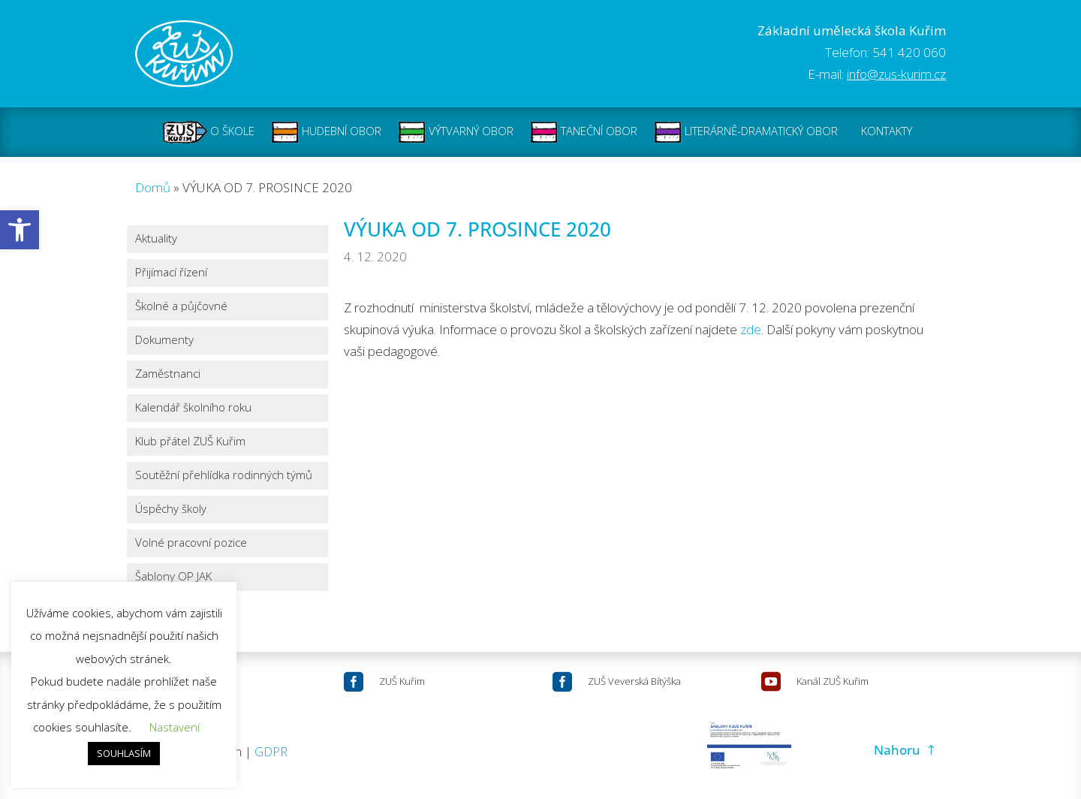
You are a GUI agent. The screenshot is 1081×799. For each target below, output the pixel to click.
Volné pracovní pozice (191, 543)
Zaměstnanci (167, 374)
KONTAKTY (886, 132)
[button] (19, 229)
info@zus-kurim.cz (896, 74)
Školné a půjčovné (181, 306)
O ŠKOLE (208, 132)
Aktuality (156, 239)
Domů (152, 187)
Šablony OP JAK (173, 577)
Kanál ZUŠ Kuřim (832, 681)
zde (750, 329)
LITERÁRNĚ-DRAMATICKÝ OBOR (746, 132)
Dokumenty (164, 340)
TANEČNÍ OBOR (583, 132)
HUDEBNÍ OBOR (326, 132)
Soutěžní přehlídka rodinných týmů (223, 475)
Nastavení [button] (174, 726)
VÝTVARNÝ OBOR (455, 132)
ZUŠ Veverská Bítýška (634, 681)
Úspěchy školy (170, 509)
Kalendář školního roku (193, 408)
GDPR (271, 751)
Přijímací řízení (171, 273)
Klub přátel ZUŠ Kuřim (190, 442)
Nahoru (897, 749)
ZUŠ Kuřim (402, 681)
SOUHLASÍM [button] (124, 753)
